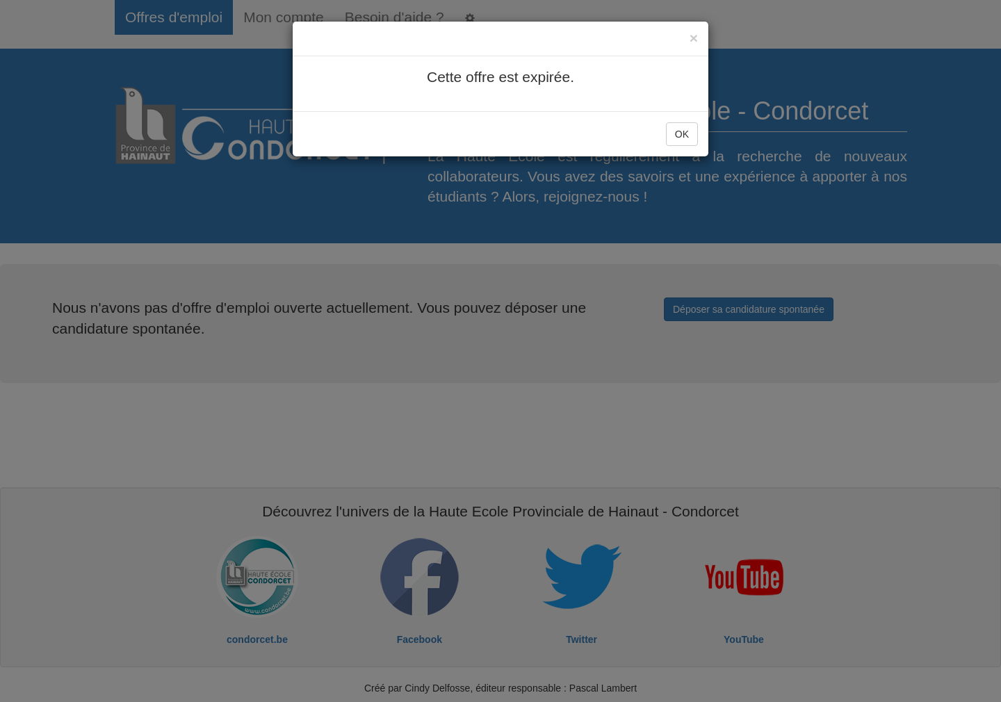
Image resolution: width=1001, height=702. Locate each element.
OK (682, 134)
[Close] (694, 38)
